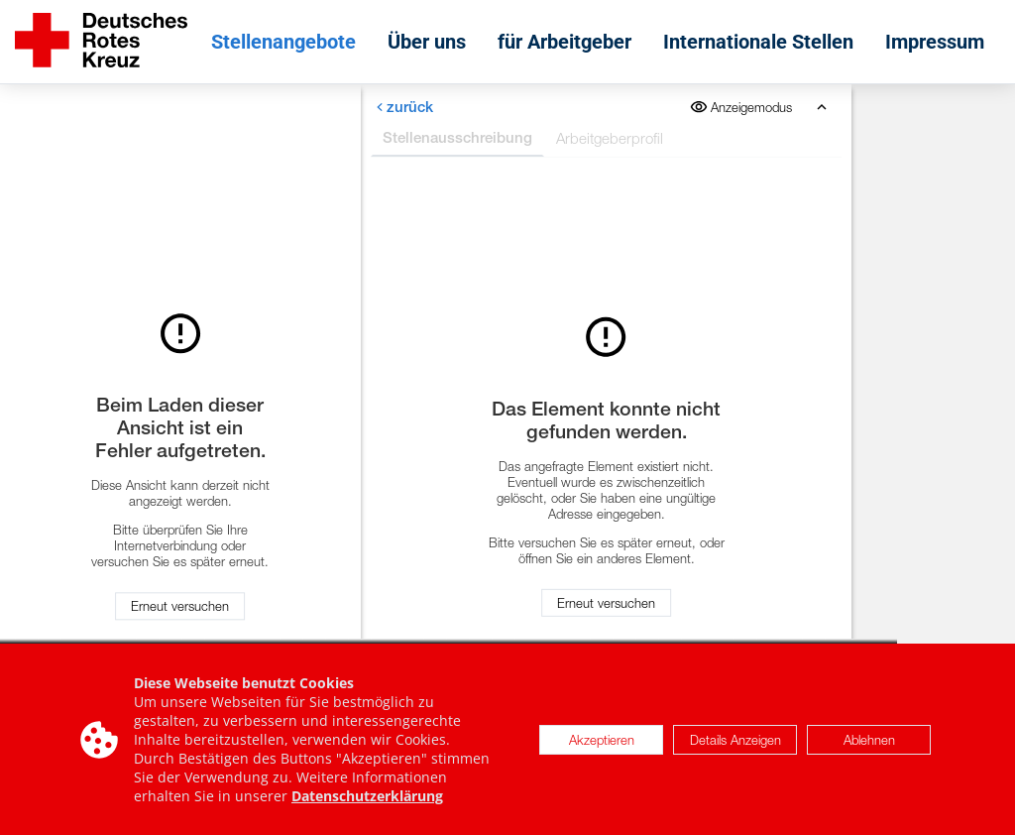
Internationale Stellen (758, 42)
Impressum (934, 42)
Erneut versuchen (180, 606)
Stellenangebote (283, 42)
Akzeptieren (601, 742)
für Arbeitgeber (564, 42)
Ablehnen (869, 742)
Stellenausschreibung (456, 137)
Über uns (427, 42)
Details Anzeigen (735, 742)
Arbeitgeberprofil (608, 138)
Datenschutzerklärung (367, 798)
